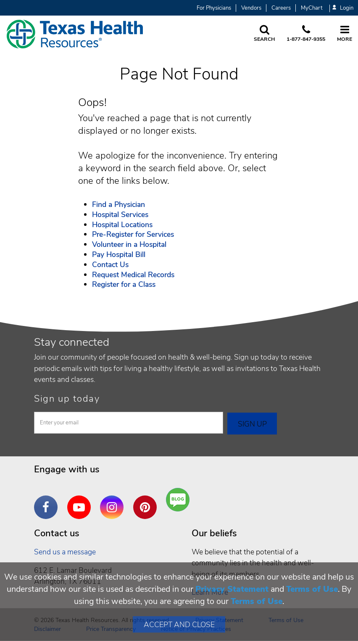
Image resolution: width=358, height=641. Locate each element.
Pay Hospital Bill (118, 254)
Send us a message (65, 552)
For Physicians (214, 8)
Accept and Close (179, 625)
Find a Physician (118, 204)
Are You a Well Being (179, 499)
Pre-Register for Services (133, 234)
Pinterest (147, 501)
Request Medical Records (133, 275)
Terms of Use (312, 589)
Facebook (48, 501)
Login (342, 8)
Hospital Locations (122, 225)
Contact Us (110, 265)
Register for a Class (123, 284)
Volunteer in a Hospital (129, 244)
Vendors (251, 8)
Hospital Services (120, 214)
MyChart (311, 8)
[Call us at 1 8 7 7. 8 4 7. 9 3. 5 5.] (306, 34)
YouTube (81, 501)
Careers (281, 8)
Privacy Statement (231, 589)
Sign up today (67, 398)
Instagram (114, 501)
